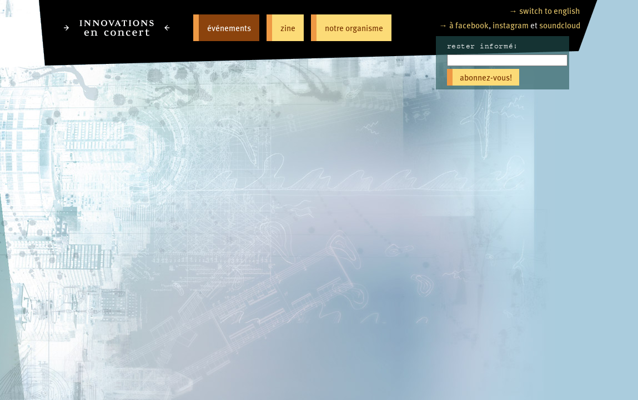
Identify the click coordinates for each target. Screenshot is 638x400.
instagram (511, 25)
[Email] (507, 60)
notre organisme (354, 27)
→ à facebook (464, 25)
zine (287, 27)
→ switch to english (544, 10)
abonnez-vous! (486, 77)
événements (229, 27)
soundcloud (559, 25)
